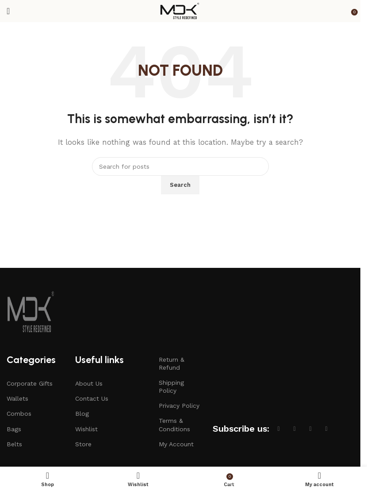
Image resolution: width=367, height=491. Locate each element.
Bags (14, 429)
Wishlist (86, 429)
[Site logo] (180, 11)
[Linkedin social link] (326, 428)
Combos (19, 413)
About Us (89, 383)
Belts (14, 444)
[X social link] (294, 428)
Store (83, 444)
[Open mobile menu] (8, 11)
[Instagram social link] (310, 428)
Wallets (17, 398)
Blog (82, 413)
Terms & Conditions (174, 424)
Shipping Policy (171, 386)
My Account (176, 444)
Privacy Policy (179, 405)
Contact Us (91, 398)
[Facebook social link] (278, 428)
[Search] (180, 166)
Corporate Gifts (30, 383)
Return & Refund (171, 363)
